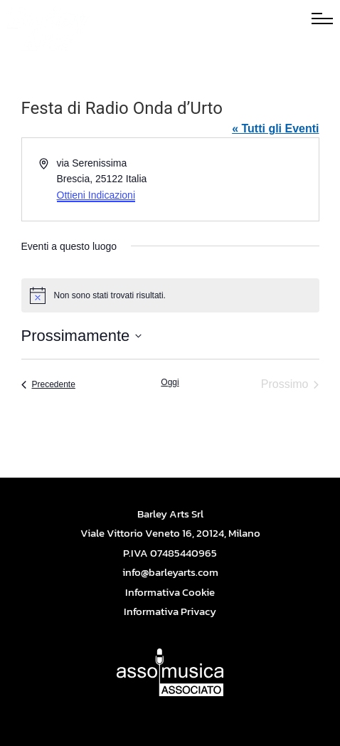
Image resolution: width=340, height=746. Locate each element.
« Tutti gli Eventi (275, 128)
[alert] (170, 295)
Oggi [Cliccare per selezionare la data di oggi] (170, 382)
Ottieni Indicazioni (96, 195)
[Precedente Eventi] (48, 384)
